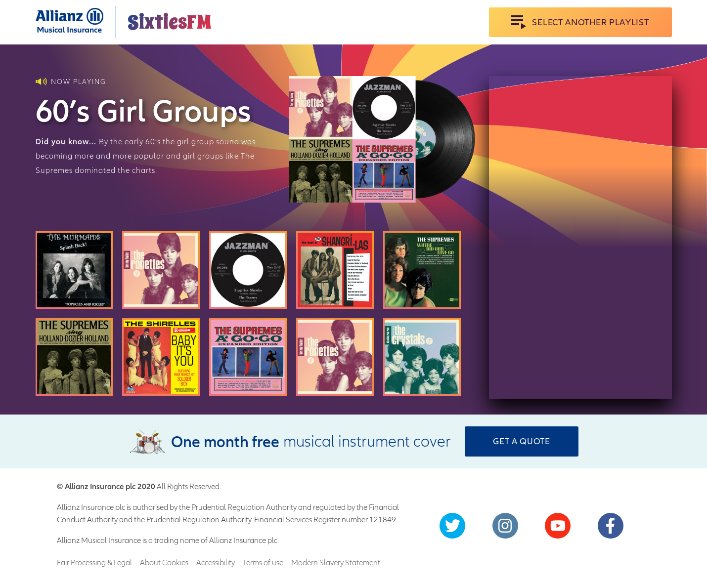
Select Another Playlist (580, 22)
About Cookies (164, 562)
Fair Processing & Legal (94, 562)
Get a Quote (521, 441)
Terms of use (263, 562)
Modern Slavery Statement (335, 562)
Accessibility (215, 562)
